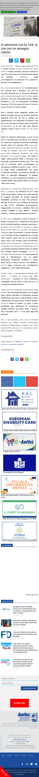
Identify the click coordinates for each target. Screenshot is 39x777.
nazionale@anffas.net (20, 739)
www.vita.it (9, 66)
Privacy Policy (21, 12)
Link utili (16, 755)
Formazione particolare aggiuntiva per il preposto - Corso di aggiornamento (25, 586)
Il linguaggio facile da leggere (13, 472)
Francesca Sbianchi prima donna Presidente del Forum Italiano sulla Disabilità (25, 634)
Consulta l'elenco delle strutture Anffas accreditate (19, 430)
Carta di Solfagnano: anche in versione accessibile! (19, 541)
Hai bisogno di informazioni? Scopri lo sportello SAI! (19, 409)
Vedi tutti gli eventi (32, 595)
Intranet (30, 755)
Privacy (23, 755)
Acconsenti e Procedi (8, 12)
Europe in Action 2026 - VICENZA (25, 563)
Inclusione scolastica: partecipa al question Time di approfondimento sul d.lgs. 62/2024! (25, 623)
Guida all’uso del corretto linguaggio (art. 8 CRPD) (19, 519)
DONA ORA (19, 703)
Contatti (9, 755)
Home (3, 755)
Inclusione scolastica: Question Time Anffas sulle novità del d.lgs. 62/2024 (25, 576)
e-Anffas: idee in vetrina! (11, 451)
